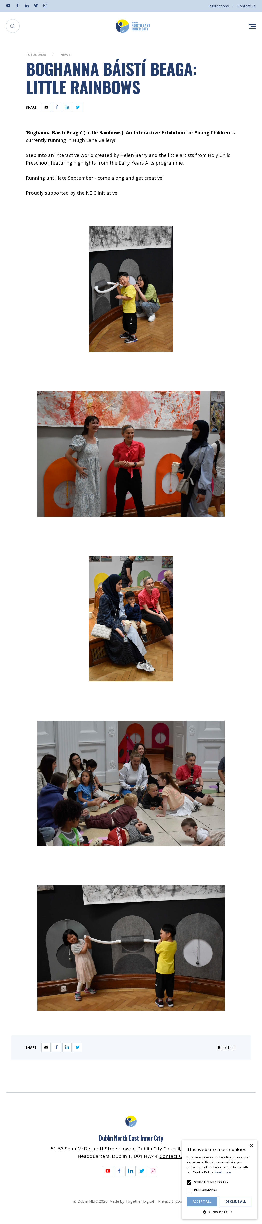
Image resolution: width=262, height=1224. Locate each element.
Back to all (227, 1047)
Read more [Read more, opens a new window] (223, 1172)
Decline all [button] (236, 1201)
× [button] (251, 1146)
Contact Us (172, 1156)
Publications (218, 5)
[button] (219, 1212)
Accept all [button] (202, 1201)
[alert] (219, 1179)
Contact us (246, 5)
